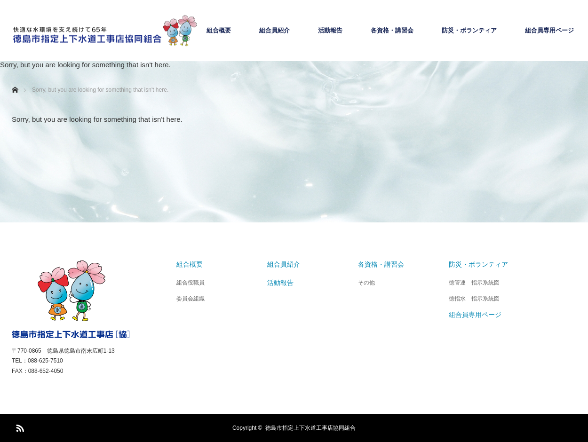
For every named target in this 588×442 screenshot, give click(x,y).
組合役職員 (190, 282)
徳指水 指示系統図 (474, 298)
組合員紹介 (274, 30)
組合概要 (219, 30)
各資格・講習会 (392, 30)
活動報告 (330, 30)
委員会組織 (190, 298)
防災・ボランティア (469, 30)
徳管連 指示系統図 (474, 282)
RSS (19, 426)
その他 (366, 282)
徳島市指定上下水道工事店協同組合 (310, 428)
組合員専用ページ (549, 30)
